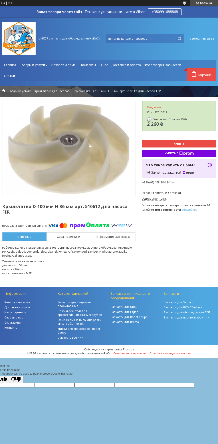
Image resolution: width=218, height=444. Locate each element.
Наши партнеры (15, 312)
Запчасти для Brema (125, 322)
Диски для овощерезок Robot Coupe (79, 330)
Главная (10, 65)
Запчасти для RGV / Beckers (183, 307)
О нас (103, 65)
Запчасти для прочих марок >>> (186, 317)
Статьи (9, 76)
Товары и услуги (32, 65)
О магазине (12, 322)
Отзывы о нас (13, 317)
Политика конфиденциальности (170, 353)
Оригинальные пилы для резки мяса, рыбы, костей (79, 322)
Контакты (88, 65)
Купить (179, 144)
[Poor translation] (16, 379)
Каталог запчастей (17, 302)
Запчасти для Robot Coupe (129, 317)
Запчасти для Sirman (178, 302)
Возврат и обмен (64, 65)
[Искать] (179, 38)
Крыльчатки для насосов (51, 91)
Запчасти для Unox (124, 307)
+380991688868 (165, 11)
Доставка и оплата (126, 65)
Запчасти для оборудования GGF (187, 312)
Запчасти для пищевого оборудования (74, 304)
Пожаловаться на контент (130, 353)
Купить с (179, 153)
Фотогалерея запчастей (162, 65)
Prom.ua (128, 349)
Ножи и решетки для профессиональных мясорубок (80, 313)
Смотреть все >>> (70, 338)
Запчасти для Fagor (124, 312)
